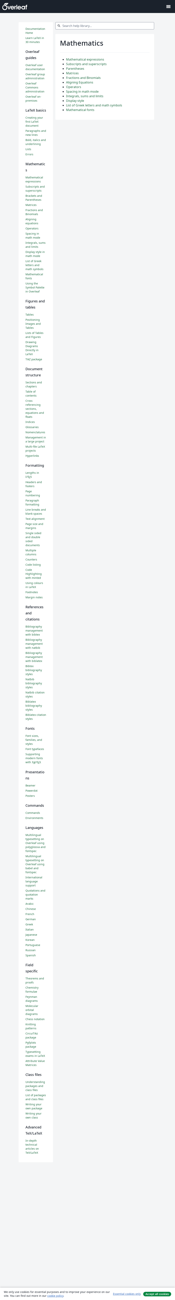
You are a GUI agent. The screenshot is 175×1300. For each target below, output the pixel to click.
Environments (34, 818)
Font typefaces (34, 749)
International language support (33, 881)
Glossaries (32, 427)
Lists (28, 149)
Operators (73, 87)
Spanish (30, 955)
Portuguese (32, 945)
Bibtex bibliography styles (33, 670)
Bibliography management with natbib (34, 644)
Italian (29, 929)
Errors (29, 154)
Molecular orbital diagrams (31, 1010)
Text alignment (35, 519)
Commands (32, 813)
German (30, 919)
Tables (29, 314)
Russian (30, 950)
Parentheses (75, 68)
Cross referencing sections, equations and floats (34, 409)
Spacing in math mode (82, 91)
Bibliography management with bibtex (34, 630)
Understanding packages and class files (35, 1086)
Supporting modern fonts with (34, 758)
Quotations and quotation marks (35, 894)
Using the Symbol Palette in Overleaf (34, 287)
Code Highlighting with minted (33, 574)
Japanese (31, 934)
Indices (30, 422)
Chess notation (35, 1019)
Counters (31, 559)
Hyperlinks (32, 456)
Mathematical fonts (80, 110)
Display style (75, 101)
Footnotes (31, 592)
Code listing (33, 564)
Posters (30, 796)
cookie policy (55, 1296)
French (29, 914)
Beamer (30, 785)
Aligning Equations (79, 82)
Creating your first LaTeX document (34, 121)
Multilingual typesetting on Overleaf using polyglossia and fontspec (35, 843)
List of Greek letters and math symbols (94, 105)
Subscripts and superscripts (86, 64)
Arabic (29, 904)
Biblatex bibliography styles (33, 705)
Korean (30, 940)
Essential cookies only (127, 1294)
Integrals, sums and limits (84, 96)
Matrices (72, 73)
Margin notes (34, 597)
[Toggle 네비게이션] (168, 7)
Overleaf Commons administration (34, 87)
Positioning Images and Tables (33, 324)
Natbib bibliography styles (33, 683)
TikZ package (33, 359)
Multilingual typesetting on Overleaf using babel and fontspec (34, 864)
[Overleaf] (14, 6)
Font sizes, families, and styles (33, 740)
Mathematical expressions (85, 59)
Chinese (30, 909)
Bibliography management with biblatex (34, 657)
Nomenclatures (35, 432)
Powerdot (31, 790)
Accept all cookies (157, 1294)
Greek (29, 924)
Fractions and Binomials (83, 78)
